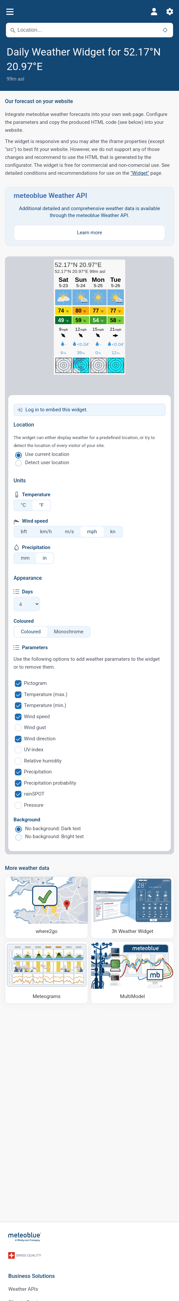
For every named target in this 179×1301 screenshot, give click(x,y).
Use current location (47, 454)
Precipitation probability (50, 783)
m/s (69, 532)
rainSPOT (34, 794)
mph (92, 532)
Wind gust (35, 727)
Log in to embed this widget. (56, 410)
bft (24, 532)
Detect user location (47, 462)
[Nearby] (165, 30)
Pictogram (35, 683)
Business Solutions (31, 1276)
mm (25, 558)
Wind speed (37, 717)
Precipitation (38, 772)
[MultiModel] (132, 972)
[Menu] (10, 12)
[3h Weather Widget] (132, 907)
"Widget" (139, 173)
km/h (46, 532)
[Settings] (169, 11)
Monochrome (68, 632)
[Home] (24, 1237)
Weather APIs (23, 1289)
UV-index (34, 750)
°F (41, 505)
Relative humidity (43, 761)
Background (27, 820)
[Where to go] (46, 907)
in (45, 558)
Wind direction (40, 739)
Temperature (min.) (45, 705)
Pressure (34, 805)
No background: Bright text (54, 836)
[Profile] (154, 11)
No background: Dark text (53, 829)
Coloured (24, 621)
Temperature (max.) (46, 694)
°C (23, 505)
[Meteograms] (46, 972)
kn (113, 532)
